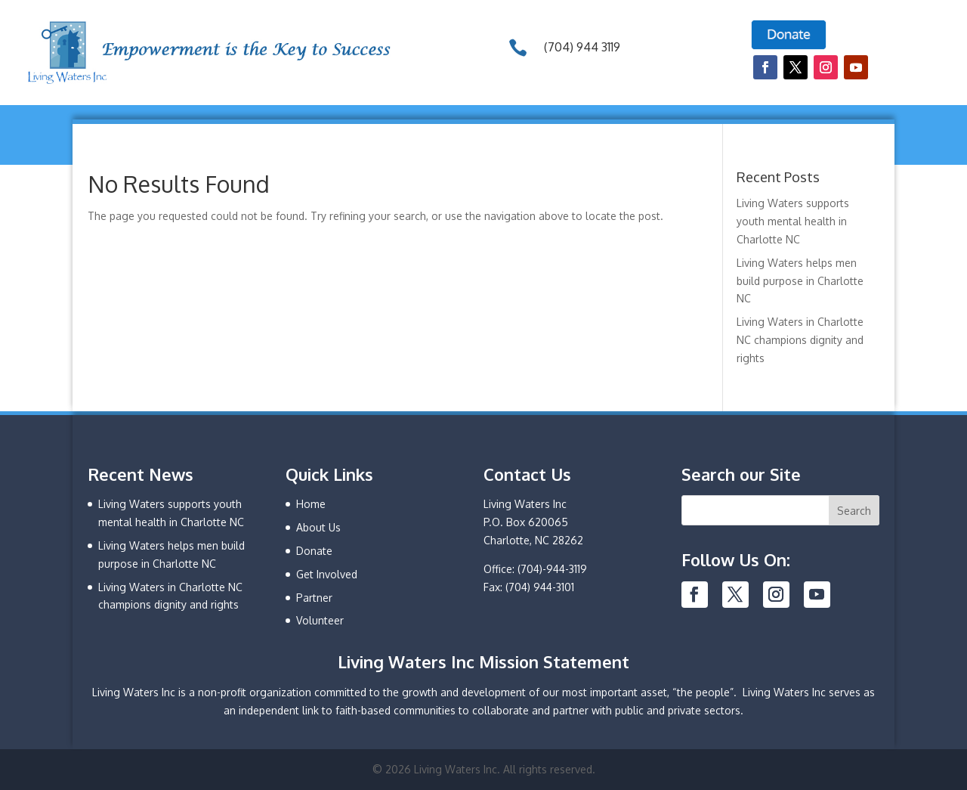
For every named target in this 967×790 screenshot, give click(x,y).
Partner (314, 597)
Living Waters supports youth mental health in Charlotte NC (793, 221)
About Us (318, 527)
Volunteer (320, 620)
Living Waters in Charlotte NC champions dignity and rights (800, 339)
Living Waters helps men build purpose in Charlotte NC (800, 280)
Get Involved (326, 574)
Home (311, 503)
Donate (314, 550)
